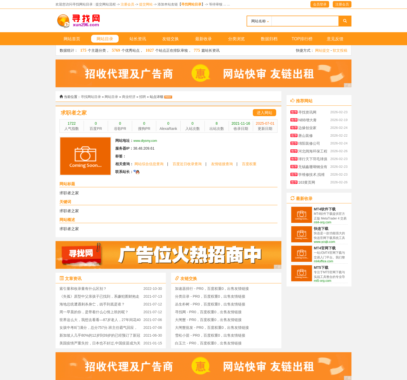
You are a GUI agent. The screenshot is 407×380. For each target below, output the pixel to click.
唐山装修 (305, 136)
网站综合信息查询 (149, 164)
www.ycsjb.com (324, 241)
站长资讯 (138, 39)
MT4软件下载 (325, 209)
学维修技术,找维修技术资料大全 (311, 175)
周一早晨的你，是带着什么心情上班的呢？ (93, 312)
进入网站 (264, 112)
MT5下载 (321, 267)
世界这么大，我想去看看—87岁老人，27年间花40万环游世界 (100, 321)
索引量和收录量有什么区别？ (83, 288)
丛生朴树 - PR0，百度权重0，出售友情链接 (210, 304)
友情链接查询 (222, 164)
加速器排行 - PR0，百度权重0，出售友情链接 (212, 288)
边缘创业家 (307, 128)
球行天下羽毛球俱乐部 (312, 160)
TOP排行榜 (302, 39)
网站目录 (105, 39)
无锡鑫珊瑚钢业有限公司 (312, 168)
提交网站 (146, 4)
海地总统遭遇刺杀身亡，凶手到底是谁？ (92, 304)
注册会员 (127, 4)
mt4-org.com (322, 222)
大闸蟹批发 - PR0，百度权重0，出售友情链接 (212, 327)
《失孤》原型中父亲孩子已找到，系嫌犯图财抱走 (99, 296)
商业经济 (128, 97)
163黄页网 (306, 182)
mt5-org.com (322, 280)
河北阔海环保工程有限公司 (312, 152)
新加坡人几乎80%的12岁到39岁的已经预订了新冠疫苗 (99, 336)
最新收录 (203, 39)
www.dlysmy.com (145, 141)
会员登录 (320, 4)
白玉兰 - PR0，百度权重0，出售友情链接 (208, 343)
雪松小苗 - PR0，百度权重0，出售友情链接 (210, 335)
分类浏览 (236, 39)
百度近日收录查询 (187, 164)
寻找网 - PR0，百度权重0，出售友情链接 (208, 312)
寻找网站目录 (191, 4)
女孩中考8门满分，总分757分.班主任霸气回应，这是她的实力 (98, 328)
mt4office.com (323, 261)
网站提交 (322, 50)
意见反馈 (335, 39)
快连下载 (321, 228)
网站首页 (72, 39)
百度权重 (249, 164)
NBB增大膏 (307, 120)
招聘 (142, 97)
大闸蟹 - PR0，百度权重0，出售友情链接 (208, 320)
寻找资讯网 (307, 112)
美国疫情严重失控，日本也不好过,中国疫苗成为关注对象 (99, 344)
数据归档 (269, 39)
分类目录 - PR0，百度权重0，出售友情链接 (210, 296)
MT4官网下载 (325, 248)
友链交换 (170, 39)
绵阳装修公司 (309, 143)
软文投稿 (340, 50)
